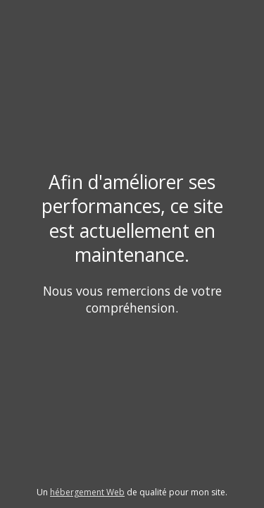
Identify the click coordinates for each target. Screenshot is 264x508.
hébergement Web (87, 492)
